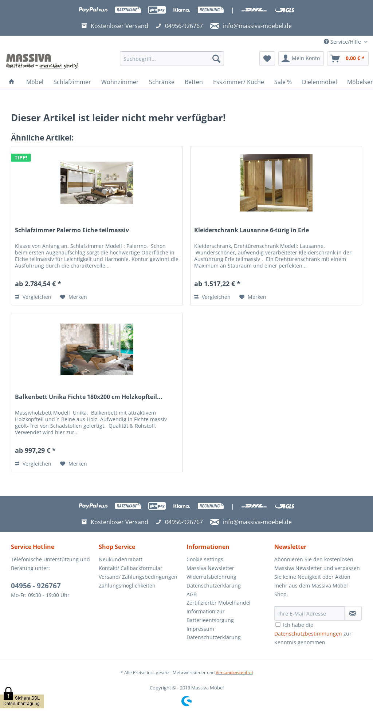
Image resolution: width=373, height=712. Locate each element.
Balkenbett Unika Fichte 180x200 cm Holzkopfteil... (88, 397)
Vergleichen (33, 296)
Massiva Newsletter (210, 568)
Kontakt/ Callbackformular (130, 568)
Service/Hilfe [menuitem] (343, 41)
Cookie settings (204, 559)
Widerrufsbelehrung (211, 576)
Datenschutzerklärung (213, 585)
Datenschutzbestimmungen (308, 633)
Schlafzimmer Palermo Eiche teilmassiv (72, 230)
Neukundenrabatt (120, 559)
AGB (191, 594)
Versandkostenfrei (234, 672)
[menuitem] (172, 62)
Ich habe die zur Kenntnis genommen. (313, 633)
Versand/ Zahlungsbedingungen (138, 576)
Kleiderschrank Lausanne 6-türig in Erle (251, 230)
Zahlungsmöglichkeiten (127, 585)
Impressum (200, 628)
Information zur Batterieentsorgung (210, 616)
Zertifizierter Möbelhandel (218, 602)
